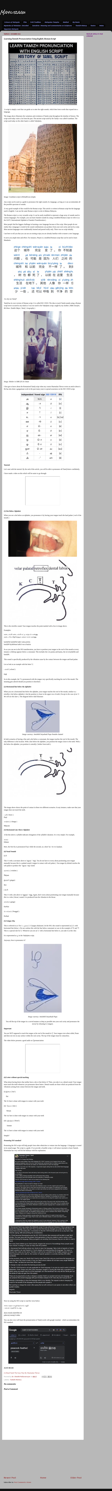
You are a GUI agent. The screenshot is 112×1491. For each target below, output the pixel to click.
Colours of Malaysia (12, 22)
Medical (66, 22)
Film (25, 22)
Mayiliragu (12, 12)
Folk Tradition (35, 22)
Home (43, 1477)
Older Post (76, 1477)
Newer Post (10, 1477)
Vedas (101, 25)
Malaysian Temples (52, 22)
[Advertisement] (43, 1458)
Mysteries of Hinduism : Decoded (16, 25)
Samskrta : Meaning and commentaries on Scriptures (52, 25)
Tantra (92, 25)
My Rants (76, 22)
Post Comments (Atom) (22, 1482)
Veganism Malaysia (11, 29)
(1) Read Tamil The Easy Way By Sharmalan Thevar (22, 1373)
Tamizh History (81, 25)
